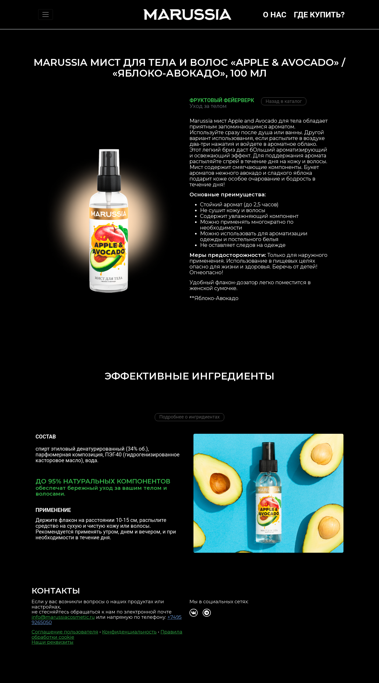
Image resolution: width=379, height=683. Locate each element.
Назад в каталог (284, 101)
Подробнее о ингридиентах (189, 417)
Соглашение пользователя (65, 632)
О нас (274, 14)
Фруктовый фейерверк (222, 100)
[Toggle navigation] (45, 14)
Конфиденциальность (129, 632)
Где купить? (319, 14)
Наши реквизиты (52, 642)
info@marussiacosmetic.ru (63, 617)
